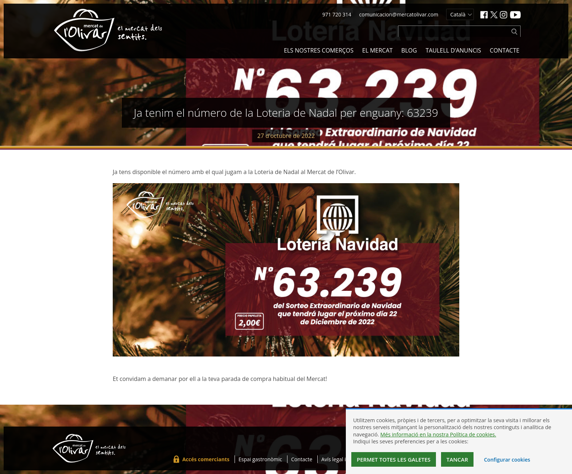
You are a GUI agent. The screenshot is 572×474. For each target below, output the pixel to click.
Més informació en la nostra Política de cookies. (438, 434)
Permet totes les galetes (393, 459)
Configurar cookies (507, 459)
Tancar (457, 459)
